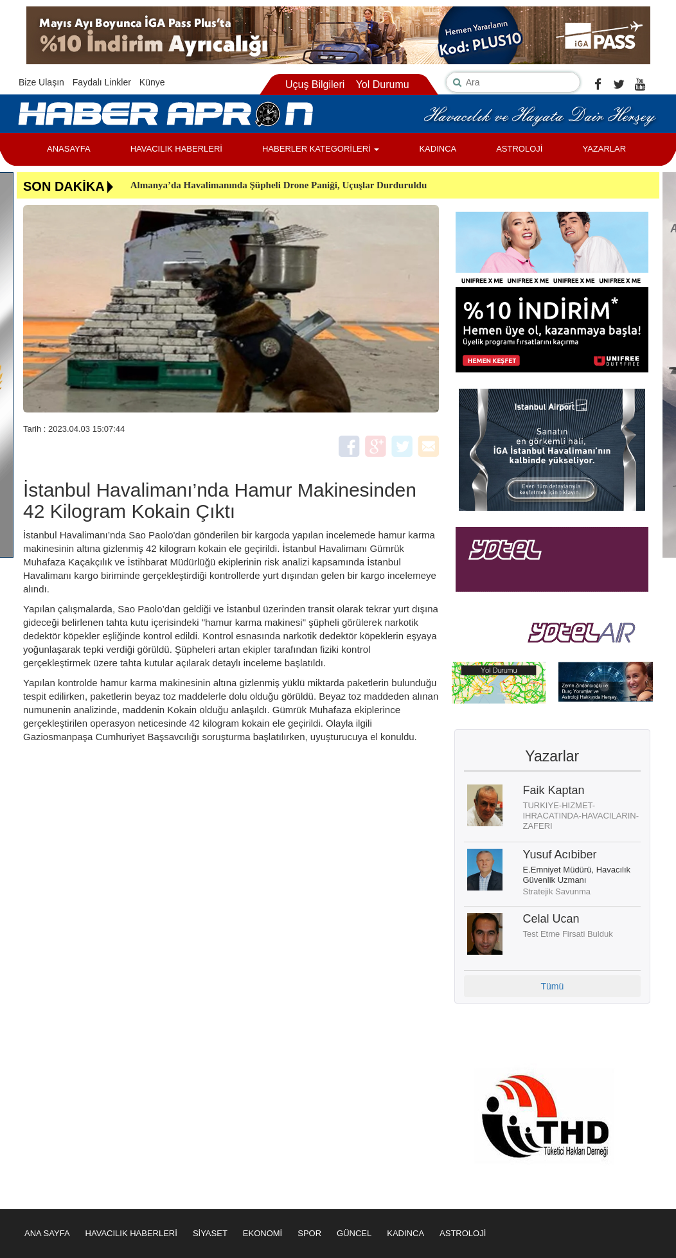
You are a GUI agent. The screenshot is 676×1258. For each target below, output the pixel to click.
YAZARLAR (604, 149)
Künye (152, 82)
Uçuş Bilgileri (314, 84)
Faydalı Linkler (102, 82)
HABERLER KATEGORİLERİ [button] (320, 149)
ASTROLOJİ (519, 149)
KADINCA (437, 149)
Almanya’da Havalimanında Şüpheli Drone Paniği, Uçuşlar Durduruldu (278, 185)
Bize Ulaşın (41, 82)
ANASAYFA (69, 149)
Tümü (552, 986)
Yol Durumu (382, 84)
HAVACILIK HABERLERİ (176, 149)
